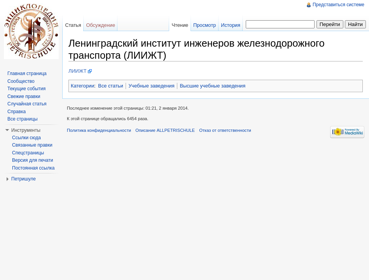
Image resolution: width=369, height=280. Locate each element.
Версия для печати (32, 160)
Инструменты (25, 130)
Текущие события (26, 88)
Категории (82, 86)
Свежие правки (23, 96)
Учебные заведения (151, 86)
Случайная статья (26, 104)
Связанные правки (32, 145)
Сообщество (21, 81)
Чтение (179, 25)
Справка (16, 111)
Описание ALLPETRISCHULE (165, 130)
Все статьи (110, 86)
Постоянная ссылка (33, 168)
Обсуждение (100, 25)
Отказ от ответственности (225, 130)
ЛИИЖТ (77, 71)
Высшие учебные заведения (212, 86)
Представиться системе (338, 4)
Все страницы (22, 119)
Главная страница (27, 73)
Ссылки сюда (26, 137)
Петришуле (23, 179)
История (230, 25)
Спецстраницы (28, 153)
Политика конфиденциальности (99, 130)
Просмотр (204, 25)
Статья (73, 25)
